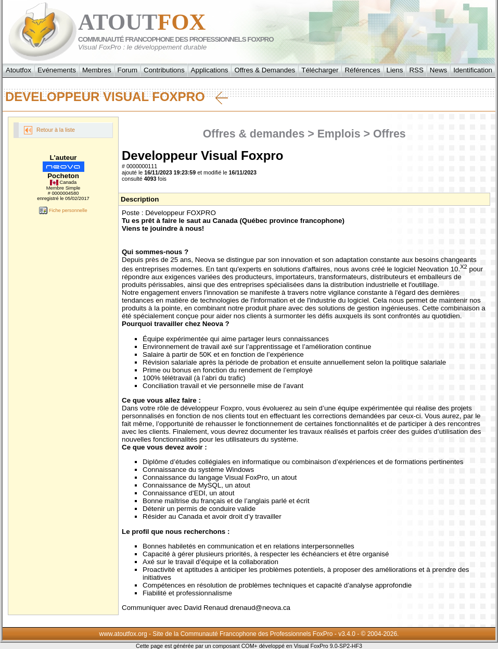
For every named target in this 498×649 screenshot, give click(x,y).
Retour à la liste (49, 130)
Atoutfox (18, 70)
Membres (96, 70)
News (438, 70)
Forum (128, 70)
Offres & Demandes (264, 70)
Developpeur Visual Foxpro (116, 97)
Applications (209, 70)
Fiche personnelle (63, 210)
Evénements (56, 70)
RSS (416, 70)
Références (362, 70)
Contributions (164, 70)
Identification (472, 70)
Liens (395, 70)
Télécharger (319, 70)
